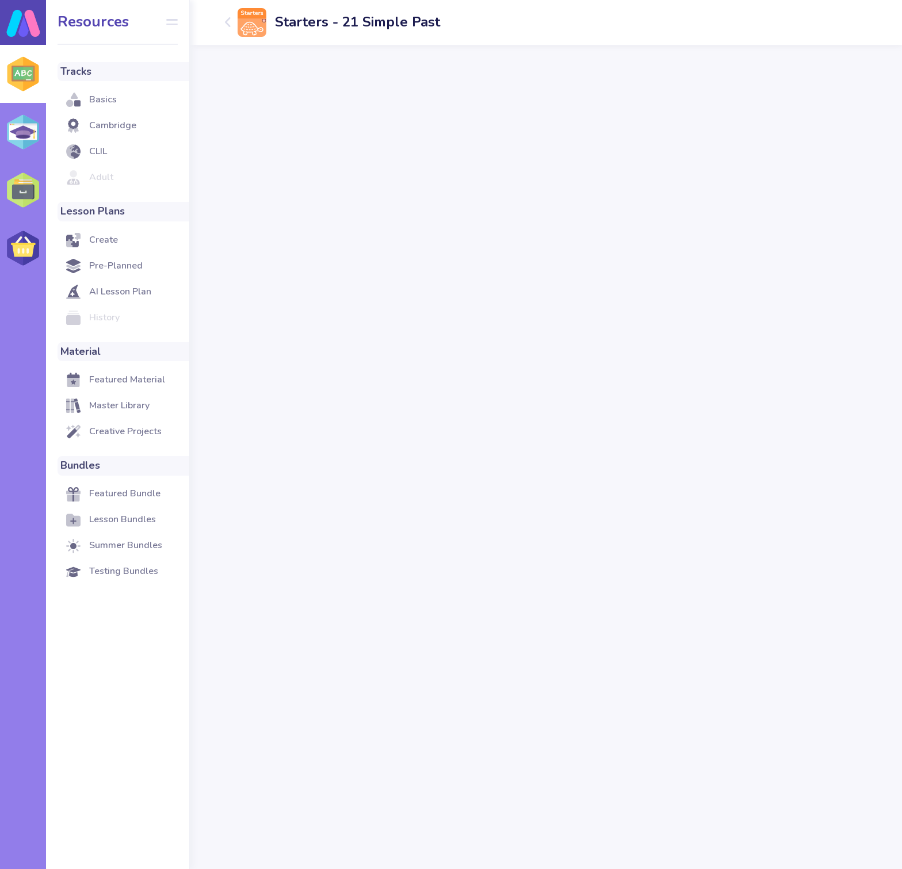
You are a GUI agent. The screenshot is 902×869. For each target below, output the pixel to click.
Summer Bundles (125, 545)
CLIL (98, 151)
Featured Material (127, 379)
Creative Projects (125, 431)
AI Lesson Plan (120, 291)
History (104, 317)
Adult (101, 177)
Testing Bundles (123, 571)
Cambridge (112, 125)
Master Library (119, 405)
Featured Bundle (124, 493)
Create (103, 239)
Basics (103, 99)
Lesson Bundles (122, 519)
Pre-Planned (116, 265)
